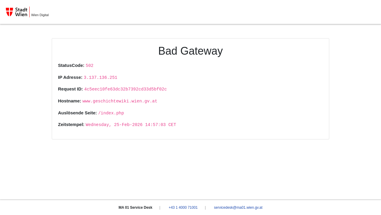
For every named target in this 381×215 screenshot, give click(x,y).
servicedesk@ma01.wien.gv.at (238, 207)
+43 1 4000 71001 (183, 207)
